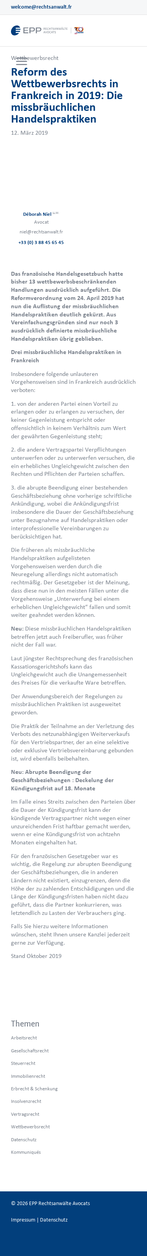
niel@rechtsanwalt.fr (41, 231)
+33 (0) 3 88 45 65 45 (41, 242)
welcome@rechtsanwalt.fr (41, 7)
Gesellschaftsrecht (30, 1050)
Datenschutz (23, 1139)
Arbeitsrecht (24, 1037)
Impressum (23, 1220)
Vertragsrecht (25, 1114)
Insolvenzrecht (26, 1101)
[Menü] (21, 61)
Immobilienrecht (28, 1076)
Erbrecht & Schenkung (34, 1088)
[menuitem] (20, 61)
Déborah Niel (41, 214)
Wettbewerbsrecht (34, 57)
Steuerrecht (23, 1063)
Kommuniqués (26, 1152)
